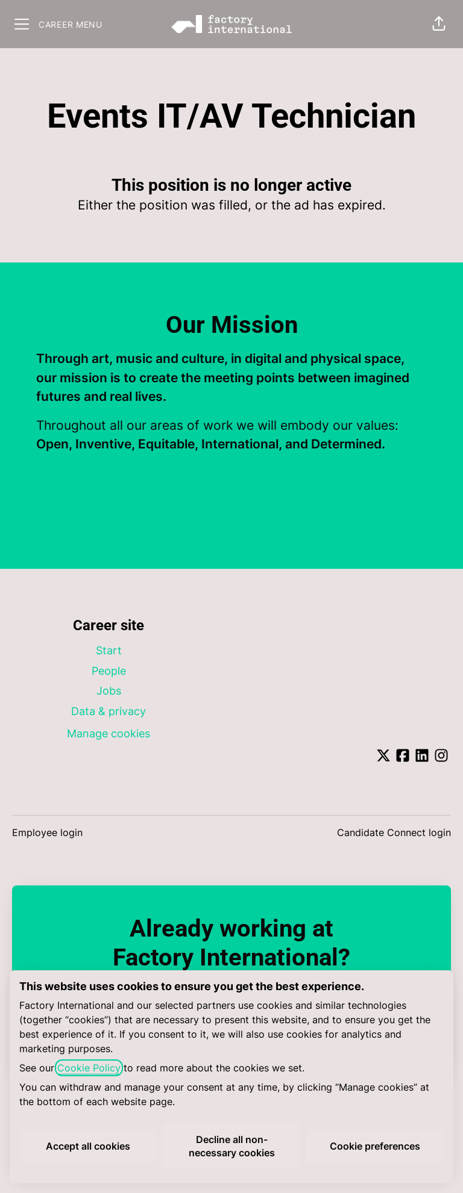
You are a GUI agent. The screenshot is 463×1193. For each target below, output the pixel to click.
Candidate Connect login (394, 832)
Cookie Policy (89, 1068)
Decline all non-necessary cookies (232, 1146)
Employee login (47, 832)
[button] (439, 24)
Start (109, 650)
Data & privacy (108, 711)
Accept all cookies (88, 1146)
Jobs (108, 690)
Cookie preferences (375, 1146)
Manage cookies (108, 733)
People (109, 671)
